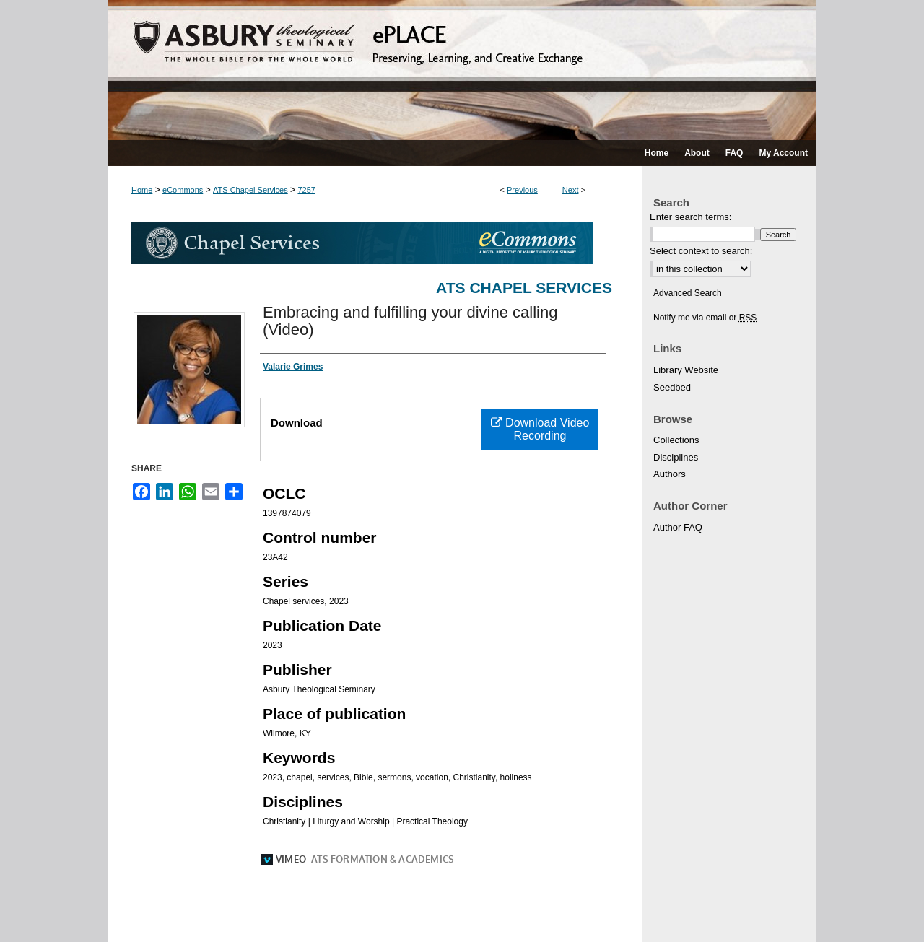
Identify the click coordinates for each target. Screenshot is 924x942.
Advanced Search (687, 293)
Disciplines (675, 457)
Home (141, 190)
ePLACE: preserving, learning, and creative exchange (462, 70)
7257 (306, 190)
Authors (669, 473)
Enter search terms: (690, 216)
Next (570, 190)
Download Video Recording (540, 429)
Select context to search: (701, 250)
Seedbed (672, 387)
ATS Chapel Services (250, 190)
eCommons (182, 190)
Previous (522, 190)
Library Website (685, 370)
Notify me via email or (705, 318)
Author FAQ (677, 527)
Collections (676, 440)
